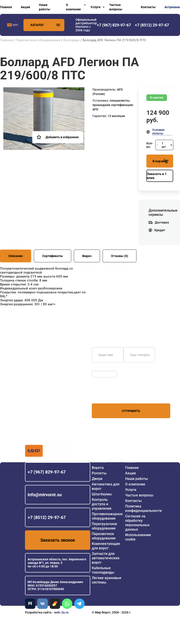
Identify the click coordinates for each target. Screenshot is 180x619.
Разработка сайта (38, 612)
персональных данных (108, 395)
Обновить (100, 369)
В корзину (160, 161)
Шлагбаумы (102, 494)
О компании (73, 7)
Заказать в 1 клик (157, 176)
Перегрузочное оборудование (104, 526)
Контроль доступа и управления (101, 504)
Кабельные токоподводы (103, 570)
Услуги (95, 7)
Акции (25, 7)
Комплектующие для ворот (106, 546)
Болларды (71, 40)
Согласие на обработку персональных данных (137, 522)
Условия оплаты (158, 131)
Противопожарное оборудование (107, 516)
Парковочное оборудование (38, 40)
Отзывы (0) (119, 256)
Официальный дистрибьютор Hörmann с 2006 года (86, 25)
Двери (97, 479)
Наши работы (44, 7)
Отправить (131, 411)
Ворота (98, 468)
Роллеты (99, 473)
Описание (15, 256)
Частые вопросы (115, 7)
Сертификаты (52, 256)
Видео (87, 256)
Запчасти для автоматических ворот (105, 558)
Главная (6, 7)
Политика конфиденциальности (143, 508)
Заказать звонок (57, 540)
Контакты (148, 7)
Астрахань (172, 7)
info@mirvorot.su (45, 494)
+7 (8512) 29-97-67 (47, 517)
